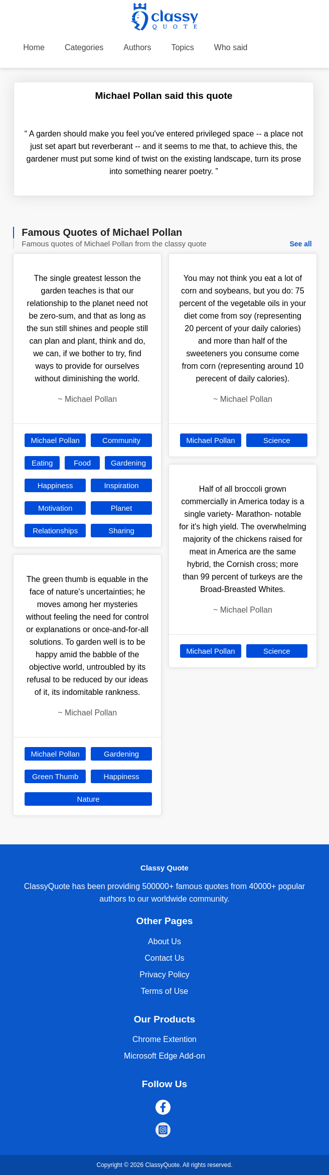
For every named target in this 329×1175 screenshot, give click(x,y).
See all (300, 244)
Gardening (128, 463)
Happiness (55, 485)
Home (34, 47)
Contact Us (164, 958)
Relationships (55, 530)
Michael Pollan (55, 440)
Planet (121, 508)
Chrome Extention (164, 1039)
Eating (42, 463)
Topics (182, 47)
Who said (231, 47)
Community (121, 440)
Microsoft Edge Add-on (164, 1056)
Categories (84, 47)
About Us (164, 941)
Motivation (55, 508)
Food (82, 463)
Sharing (121, 530)
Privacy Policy (164, 974)
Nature (88, 799)
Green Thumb (55, 776)
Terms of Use (164, 991)
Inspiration (121, 485)
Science (276, 440)
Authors (137, 47)
